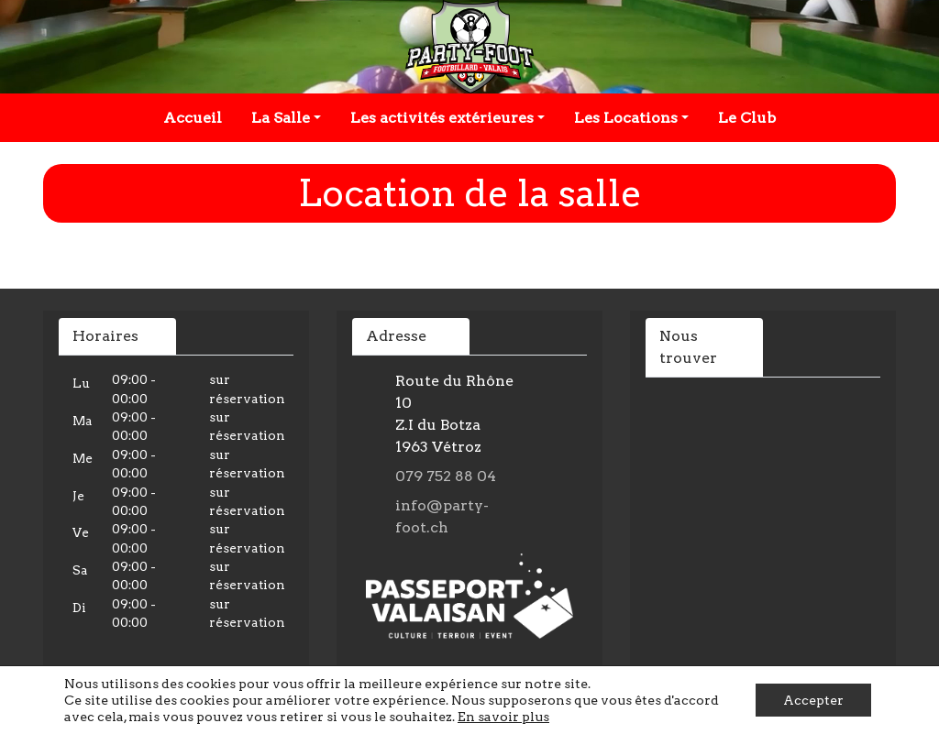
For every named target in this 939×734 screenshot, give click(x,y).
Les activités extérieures (442, 117)
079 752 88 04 (445, 476)
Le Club (747, 117)
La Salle (280, 117)
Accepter (813, 700)
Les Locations (626, 117)
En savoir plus (503, 716)
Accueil (192, 117)
